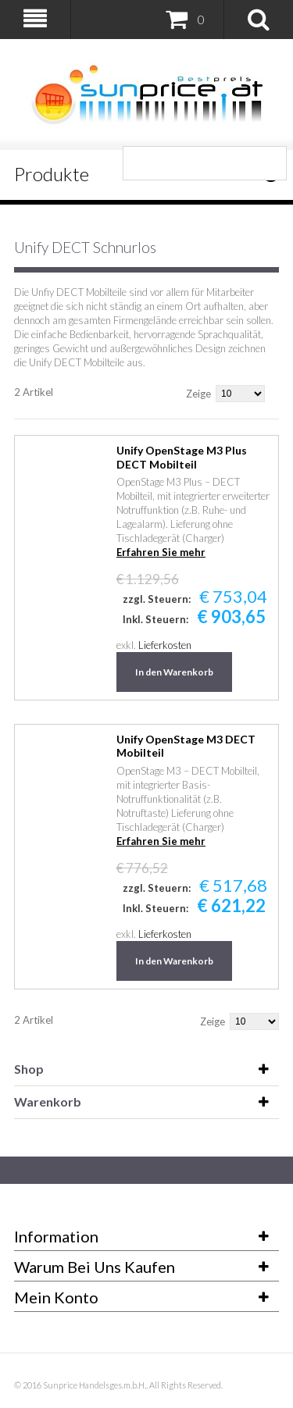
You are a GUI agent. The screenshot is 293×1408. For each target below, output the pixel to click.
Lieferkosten (164, 645)
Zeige (198, 393)
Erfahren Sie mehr (160, 552)
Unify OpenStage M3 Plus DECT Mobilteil (181, 457)
